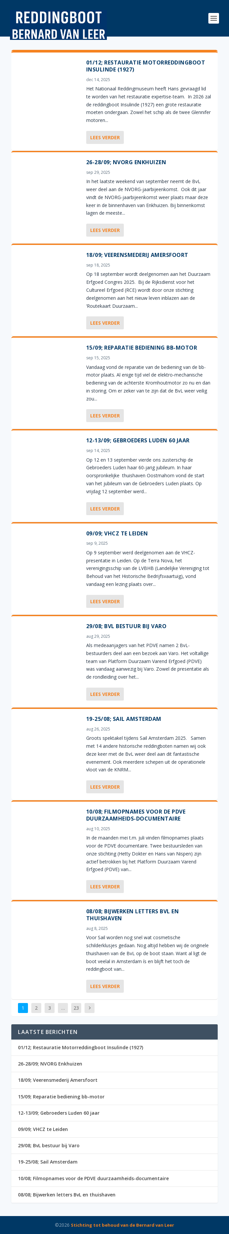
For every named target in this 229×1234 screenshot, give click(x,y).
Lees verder (105, 137)
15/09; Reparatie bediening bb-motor (141, 347)
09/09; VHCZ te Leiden (117, 533)
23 (76, 1008)
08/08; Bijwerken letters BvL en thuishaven (132, 915)
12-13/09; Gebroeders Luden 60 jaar (138, 440)
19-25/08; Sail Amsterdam (123, 719)
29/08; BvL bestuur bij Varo (126, 626)
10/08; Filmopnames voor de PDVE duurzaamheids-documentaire (136, 815)
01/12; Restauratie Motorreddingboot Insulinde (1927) (145, 66)
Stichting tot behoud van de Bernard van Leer (122, 1225)
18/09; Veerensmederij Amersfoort (137, 255)
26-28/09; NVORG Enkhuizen (126, 162)
